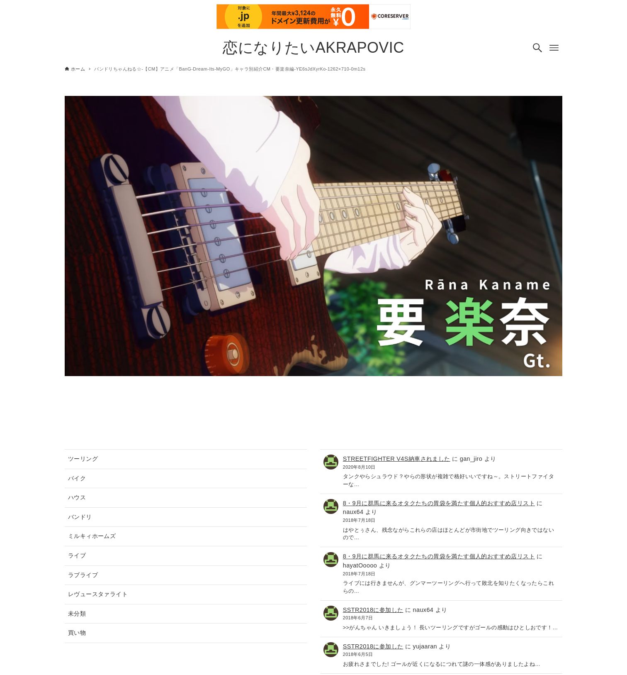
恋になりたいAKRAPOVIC (313, 47)
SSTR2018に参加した (373, 610)
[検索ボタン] (537, 47)
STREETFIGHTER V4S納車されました (396, 458)
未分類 (77, 613)
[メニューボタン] (554, 47)
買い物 (77, 632)
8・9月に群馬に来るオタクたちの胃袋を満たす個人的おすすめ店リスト (439, 503)
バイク (77, 478)
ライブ (77, 555)
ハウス (77, 497)
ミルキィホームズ (92, 536)
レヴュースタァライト (98, 594)
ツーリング (83, 458)
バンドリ (80, 517)
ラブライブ (83, 575)
